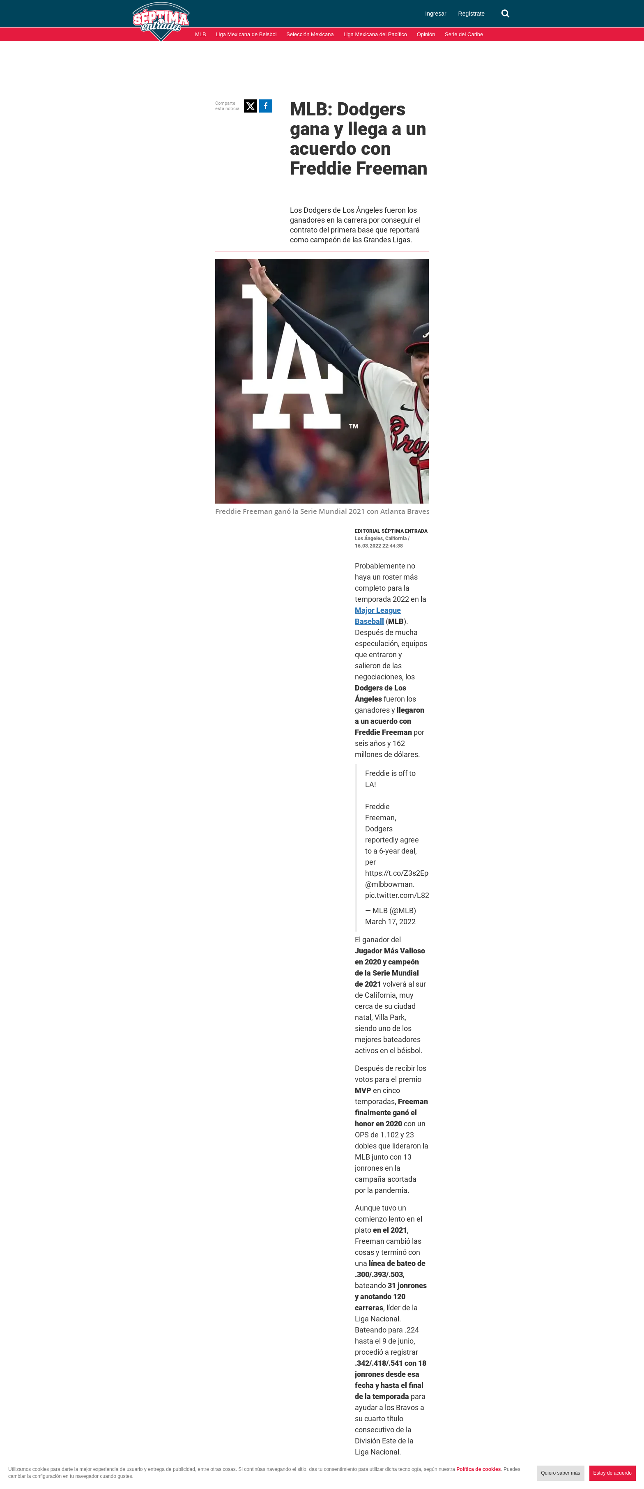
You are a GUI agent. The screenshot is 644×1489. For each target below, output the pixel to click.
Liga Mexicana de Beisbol (246, 34)
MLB (200, 34)
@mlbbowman (438, 624)
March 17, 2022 (377, 651)
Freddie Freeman (359, 1064)
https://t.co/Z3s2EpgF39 (369, 624)
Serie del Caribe (464, 34)
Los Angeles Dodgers (419, 1064)
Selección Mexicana (310, 34)
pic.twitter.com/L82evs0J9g (345, 635)
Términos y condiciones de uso (543, 1447)
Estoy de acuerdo (612, 1473)
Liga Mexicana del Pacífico (375, 34)
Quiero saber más (560, 1473)
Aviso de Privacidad (615, 1447)
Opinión (426, 34)
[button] (160, 104)
